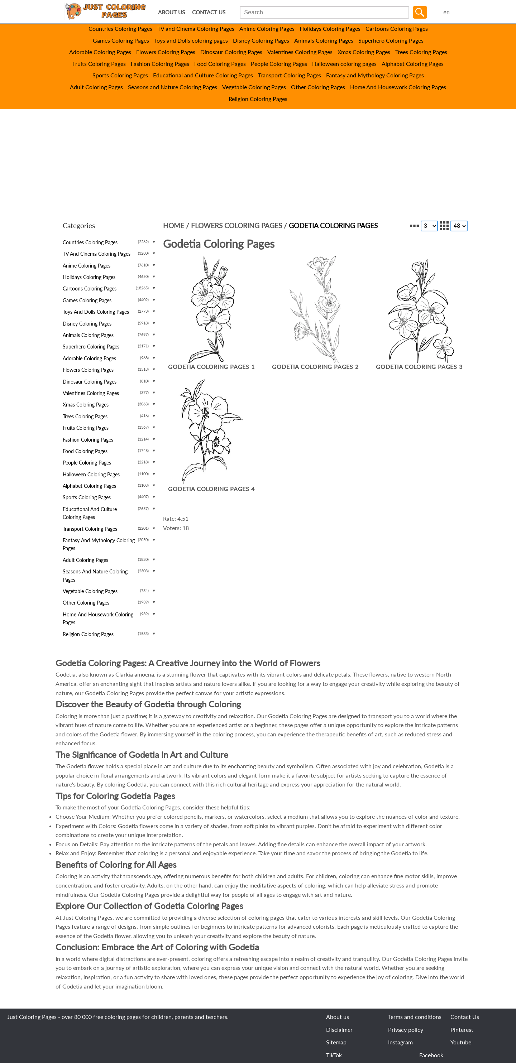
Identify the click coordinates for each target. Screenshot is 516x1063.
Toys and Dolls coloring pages (191, 40)
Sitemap (336, 1042)
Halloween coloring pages (344, 63)
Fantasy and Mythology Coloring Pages (375, 75)
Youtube (460, 1042)
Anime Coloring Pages (267, 28)
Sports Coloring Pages (120, 75)
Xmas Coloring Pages (364, 51)
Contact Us (464, 1016)
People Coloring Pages (279, 63)
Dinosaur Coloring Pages (231, 51)
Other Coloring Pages (318, 86)
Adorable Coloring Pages (100, 51)
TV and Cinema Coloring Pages (195, 28)
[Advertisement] (258, 163)
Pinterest (461, 1029)
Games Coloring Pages (121, 40)
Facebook (431, 1055)
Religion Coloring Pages (258, 98)
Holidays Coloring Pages (330, 28)
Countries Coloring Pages (120, 28)
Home (173, 225)
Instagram (400, 1042)
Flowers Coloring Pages (165, 51)
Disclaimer (339, 1029)
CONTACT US (208, 12)
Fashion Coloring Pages (160, 63)
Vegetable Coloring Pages (254, 86)
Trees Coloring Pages (421, 51)
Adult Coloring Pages (96, 86)
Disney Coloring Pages (261, 40)
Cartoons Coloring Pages (397, 28)
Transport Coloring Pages (289, 75)
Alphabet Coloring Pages (413, 63)
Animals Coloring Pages (323, 40)
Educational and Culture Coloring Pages (203, 75)
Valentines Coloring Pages (300, 51)
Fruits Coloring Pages (99, 63)
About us (337, 1016)
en (446, 12)
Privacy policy (405, 1029)
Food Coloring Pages (220, 63)
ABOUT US (171, 12)
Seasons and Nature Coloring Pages (172, 86)
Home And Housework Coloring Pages (398, 86)
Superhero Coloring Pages (391, 40)
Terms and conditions (414, 1016)
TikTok (334, 1055)
